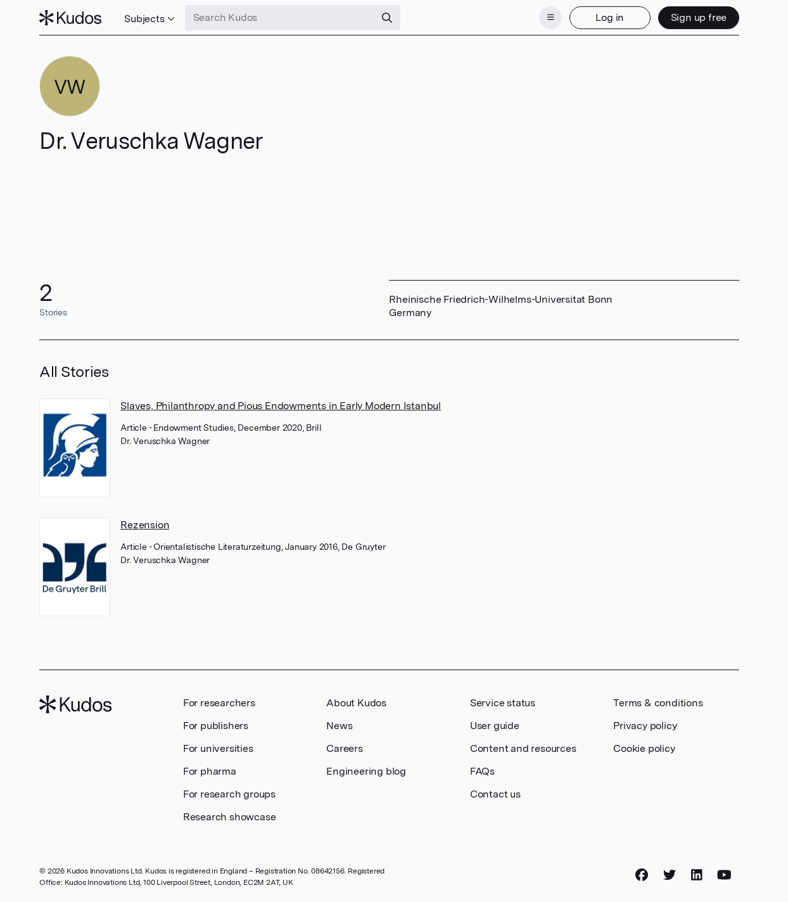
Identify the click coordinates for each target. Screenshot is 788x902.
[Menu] (550, 17)
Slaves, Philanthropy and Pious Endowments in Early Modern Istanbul (280, 406)
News (339, 726)
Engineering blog (366, 771)
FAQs (482, 771)
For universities (218, 748)
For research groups (229, 794)
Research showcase (229, 817)
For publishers (215, 726)
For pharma (209, 771)
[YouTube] (724, 874)
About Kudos (356, 703)
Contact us (495, 794)
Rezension (144, 525)
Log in (609, 17)
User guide (494, 726)
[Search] (387, 18)
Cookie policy (644, 748)
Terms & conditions (657, 703)
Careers (344, 748)
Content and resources (523, 748)
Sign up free (699, 17)
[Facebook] (641, 874)
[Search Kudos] (280, 18)
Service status (502, 703)
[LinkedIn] (696, 874)
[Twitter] (669, 874)
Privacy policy (645, 726)
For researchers (219, 703)
